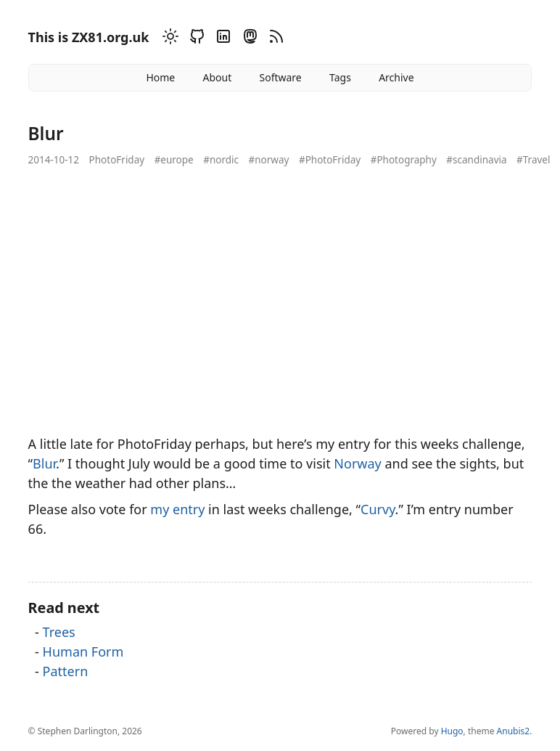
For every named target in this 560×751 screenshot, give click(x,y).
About (216, 77)
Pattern (65, 671)
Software (280, 77)
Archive (396, 77)
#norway (269, 159)
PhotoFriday (117, 159)
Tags (340, 77)
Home (160, 77)
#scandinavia (476, 159)
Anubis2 (513, 731)
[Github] (195, 39)
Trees (59, 632)
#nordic (221, 159)
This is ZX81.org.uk (88, 37)
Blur (44, 463)
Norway (357, 463)
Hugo (452, 731)
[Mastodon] (248, 39)
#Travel (533, 159)
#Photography (404, 159)
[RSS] (274, 39)
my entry (177, 509)
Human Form (83, 651)
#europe (174, 159)
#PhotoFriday (330, 159)
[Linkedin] (221, 39)
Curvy (378, 509)
